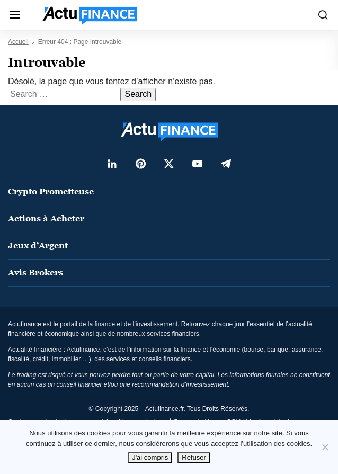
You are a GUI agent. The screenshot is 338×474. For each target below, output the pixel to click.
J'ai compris (150, 457)
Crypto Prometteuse (51, 191)
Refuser (194, 457)
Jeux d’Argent (38, 245)
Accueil (18, 42)
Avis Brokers (35, 272)
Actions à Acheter (46, 218)
